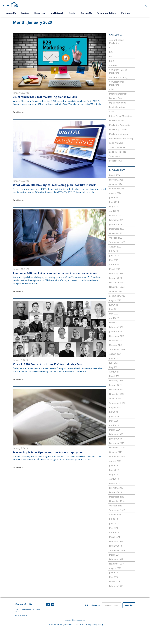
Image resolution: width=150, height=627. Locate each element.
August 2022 (115, 300)
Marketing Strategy (118, 134)
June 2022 (114, 309)
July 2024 (113, 197)
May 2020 (113, 420)
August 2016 (115, 568)
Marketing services (118, 129)
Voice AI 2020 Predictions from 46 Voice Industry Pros (47, 364)
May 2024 (113, 206)
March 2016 (114, 581)
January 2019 (115, 492)
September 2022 (117, 295)
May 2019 (113, 474)
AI (110, 47)
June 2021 (114, 362)
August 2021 (115, 353)
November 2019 (117, 447)
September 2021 (117, 349)
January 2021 (115, 385)
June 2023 (114, 255)
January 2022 (115, 331)
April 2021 (114, 371)
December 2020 (116, 389)
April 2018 (114, 532)
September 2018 (117, 510)
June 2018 (114, 523)
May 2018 (113, 528)
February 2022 (116, 327)
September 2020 (117, 403)
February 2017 (116, 559)
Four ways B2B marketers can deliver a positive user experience (55, 273)
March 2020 (114, 429)
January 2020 (115, 438)
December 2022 (116, 282)
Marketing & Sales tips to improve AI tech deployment (49, 452)
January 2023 (115, 278)
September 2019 (117, 456)
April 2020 (114, 425)
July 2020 (113, 412)
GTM (111, 111)
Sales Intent (115, 156)
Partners (125, 13)
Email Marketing (117, 107)
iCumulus (55, 624)
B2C (111, 56)
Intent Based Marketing (120, 116)
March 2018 (114, 537)
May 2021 (113, 367)
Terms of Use (79, 624)
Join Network (56, 13)
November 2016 (117, 563)
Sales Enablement (117, 147)
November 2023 (117, 233)
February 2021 (116, 380)
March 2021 (114, 376)
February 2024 (116, 220)
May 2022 (113, 313)
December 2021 (116, 336)
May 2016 (113, 577)
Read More (18, 112)
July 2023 (113, 251)
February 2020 (116, 434)
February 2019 (116, 487)
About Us (11, 13)
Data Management (118, 93)
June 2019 (114, 470)
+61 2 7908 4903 (21, 615)
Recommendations (106, 13)
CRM (111, 89)
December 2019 (116, 443)
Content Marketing (118, 77)
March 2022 (114, 322)
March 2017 (114, 554)
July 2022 (113, 304)
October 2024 (115, 184)
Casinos (113, 65)
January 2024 (115, 224)
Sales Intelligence (117, 151)
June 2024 (114, 202)
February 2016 (116, 586)
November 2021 (117, 340)
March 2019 (114, 483)
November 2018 (117, 501)
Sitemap (100, 624)
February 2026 (116, 179)
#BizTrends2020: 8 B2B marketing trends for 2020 (45, 97)
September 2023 (117, 242)
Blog (111, 60)
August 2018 (115, 514)
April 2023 (114, 264)
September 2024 (117, 188)
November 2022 (117, 286)
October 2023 (115, 237)
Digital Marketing (117, 102)
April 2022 (114, 318)
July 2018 (113, 519)
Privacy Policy (91, 624)
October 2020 (115, 398)
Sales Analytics (116, 142)
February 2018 (116, 541)
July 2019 (113, 465)
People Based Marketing (121, 138)
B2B (111, 52)
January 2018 (115, 545)
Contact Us (86, 13)
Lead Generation (117, 120)
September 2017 (117, 550)
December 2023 (116, 228)
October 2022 (115, 291)
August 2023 (115, 246)
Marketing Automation (120, 125)
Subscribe (129, 605)
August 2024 (115, 193)
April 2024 (114, 211)
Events (72, 13)
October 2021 (115, 345)
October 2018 (115, 505)
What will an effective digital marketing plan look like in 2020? (54, 185)
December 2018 (116, 496)
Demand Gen (115, 98)
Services (25, 13)
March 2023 (114, 269)
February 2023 (116, 273)
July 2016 (113, 572)
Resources (39, 13)
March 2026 (114, 175)
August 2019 (115, 461)
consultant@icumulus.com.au (75, 620)
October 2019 (115, 452)
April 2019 (114, 478)
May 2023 (113, 260)
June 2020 (114, 416)
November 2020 (117, 394)
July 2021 (113, 358)
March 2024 (114, 215)
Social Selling (115, 160)
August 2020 (115, 407)
